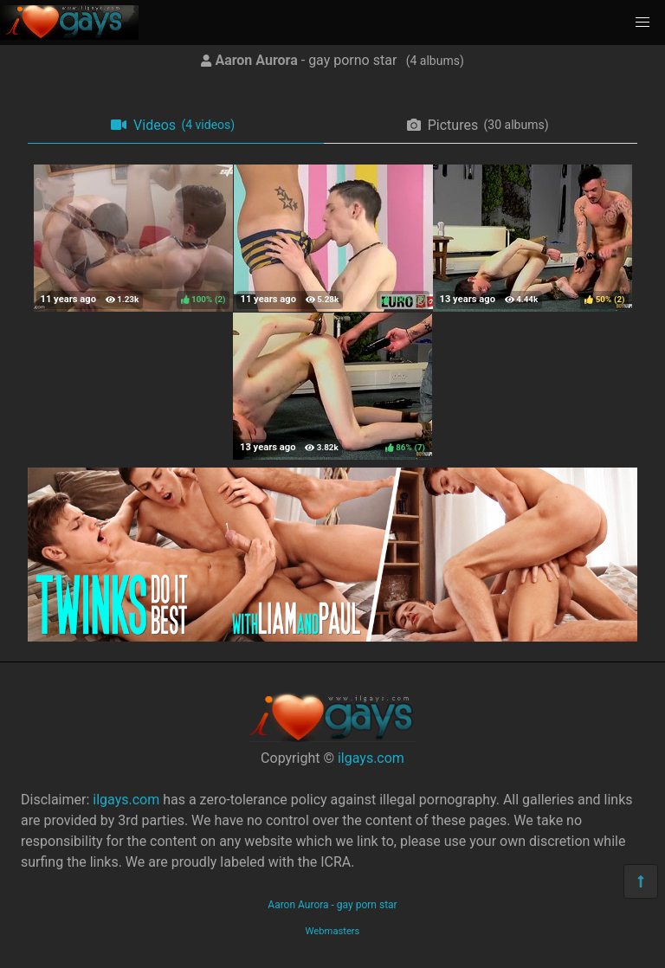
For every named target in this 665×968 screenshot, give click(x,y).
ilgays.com (371, 758)
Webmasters (333, 931)
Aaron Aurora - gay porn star (332, 905)
